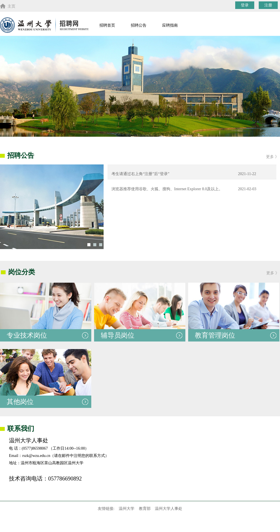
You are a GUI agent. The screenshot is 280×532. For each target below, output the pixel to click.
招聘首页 (107, 25)
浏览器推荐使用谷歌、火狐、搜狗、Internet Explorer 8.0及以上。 (165, 189)
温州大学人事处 (168, 509)
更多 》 (272, 157)
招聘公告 (138, 25)
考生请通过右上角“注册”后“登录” (138, 174)
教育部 (145, 509)
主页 (7, 6)
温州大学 (126, 509)
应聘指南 (170, 25)
